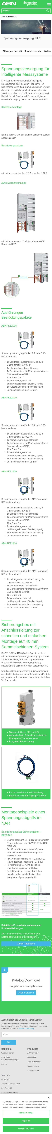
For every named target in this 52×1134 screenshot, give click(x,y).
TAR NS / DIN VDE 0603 (10, 1084)
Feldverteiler (32, 1057)
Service (5, 1075)
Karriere (4, 1064)
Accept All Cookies (26, 1130)
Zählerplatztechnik (12, 51)
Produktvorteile (33, 51)
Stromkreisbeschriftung (9, 1093)
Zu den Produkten (26, 944)
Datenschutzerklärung (26, 1029)
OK (8, 1042)
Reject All (26, 1122)
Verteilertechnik (33, 1066)
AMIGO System (33, 1053)
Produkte (32, 1049)
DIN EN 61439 (6, 1088)
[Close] (49, 1099)
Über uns (6, 1049)
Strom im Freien (33, 1071)
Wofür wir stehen (7, 1053)
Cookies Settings (26, 1114)
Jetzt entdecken (26, 993)
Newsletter (5, 1079)
